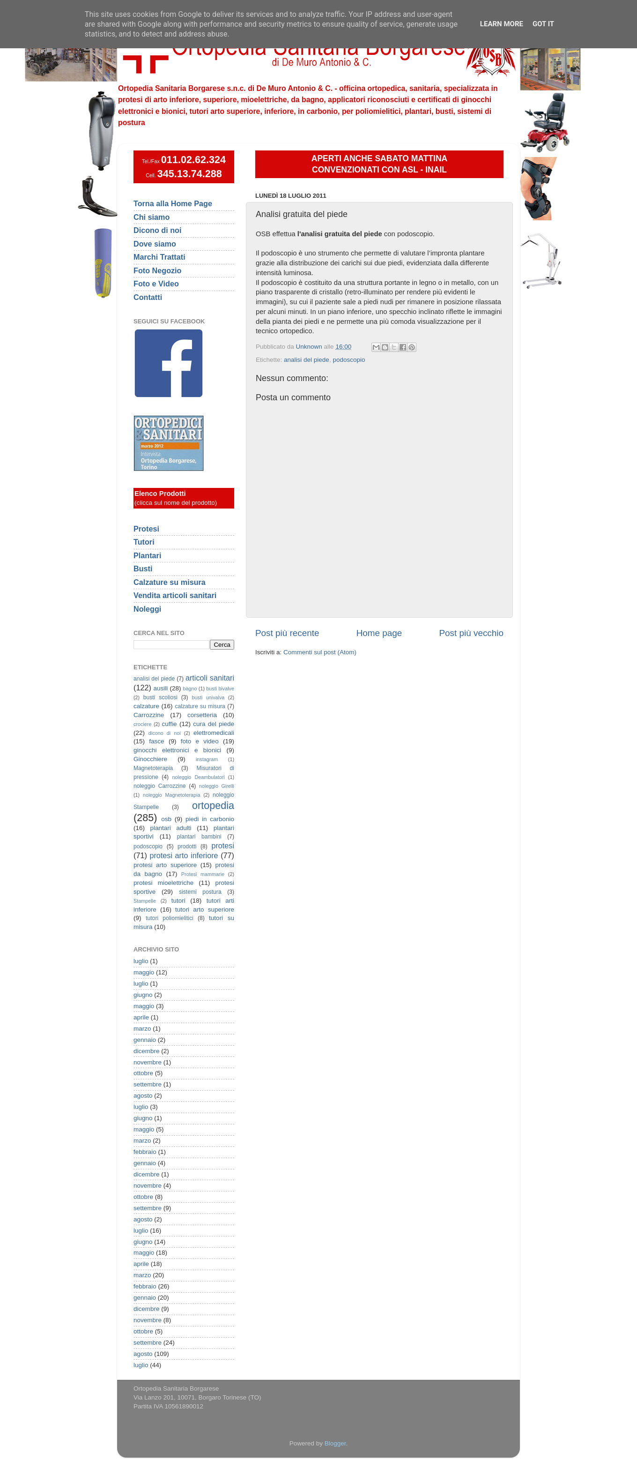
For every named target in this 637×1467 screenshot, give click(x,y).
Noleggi (147, 609)
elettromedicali (213, 732)
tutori (178, 900)
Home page (379, 633)
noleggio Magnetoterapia (171, 795)
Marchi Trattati (159, 257)
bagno (190, 688)
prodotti (187, 846)
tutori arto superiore (204, 909)
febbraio (144, 1151)
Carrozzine (148, 715)
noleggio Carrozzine (159, 786)
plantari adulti (171, 827)
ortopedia (213, 805)
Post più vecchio (471, 633)
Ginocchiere (150, 759)
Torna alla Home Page (172, 203)
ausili (161, 688)
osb (166, 819)
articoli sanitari (209, 678)
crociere (142, 724)
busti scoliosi (160, 697)
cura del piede (213, 723)
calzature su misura (200, 706)
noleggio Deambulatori (198, 777)
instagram (207, 759)
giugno (143, 994)
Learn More (501, 24)
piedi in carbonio (209, 819)
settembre (147, 1084)
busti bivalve (220, 688)
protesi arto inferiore (183, 855)
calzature (146, 706)
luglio (140, 961)
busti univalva (208, 697)
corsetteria (202, 715)
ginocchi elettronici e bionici (177, 750)
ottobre (143, 1073)
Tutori (144, 542)
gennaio (144, 1039)
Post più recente (287, 633)
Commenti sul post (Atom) (319, 652)
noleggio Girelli (216, 786)
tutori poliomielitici (169, 918)
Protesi (146, 528)
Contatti (147, 297)
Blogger (335, 1443)
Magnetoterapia (153, 768)
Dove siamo (154, 244)
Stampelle (144, 901)
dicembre (146, 1051)
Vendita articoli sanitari (174, 595)
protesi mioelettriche (163, 882)
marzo (142, 1028)
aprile (141, 1017)
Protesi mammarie (202, 874)
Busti (142, 568)
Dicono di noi (157, 230)
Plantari (147, 555)
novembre (147, 1062)
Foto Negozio (157, 270)
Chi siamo (151, 217)
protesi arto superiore (165, 864)
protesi (222, 845)
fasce (156, 741)
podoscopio (349, 359)
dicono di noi (164, 733)
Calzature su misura (169, 582)
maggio (143, 972)
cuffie (169, 723)
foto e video (200, 741)
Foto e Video (156, 283)
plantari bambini (199, 836)
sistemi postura (200, 892)
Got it (543, 24)
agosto (143, 1095)
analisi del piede (306, 359)
